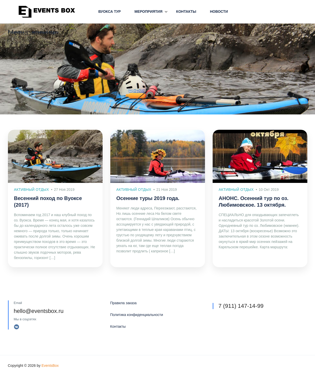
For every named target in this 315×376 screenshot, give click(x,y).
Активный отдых (45, 32)
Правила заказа (123, 303)
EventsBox (50, 365)
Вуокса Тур (109, 11)
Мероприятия (148, 11)
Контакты (186, 11)
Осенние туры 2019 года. (147, 198)
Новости (219, 11)
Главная (14, 32)
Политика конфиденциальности (136, 315)
